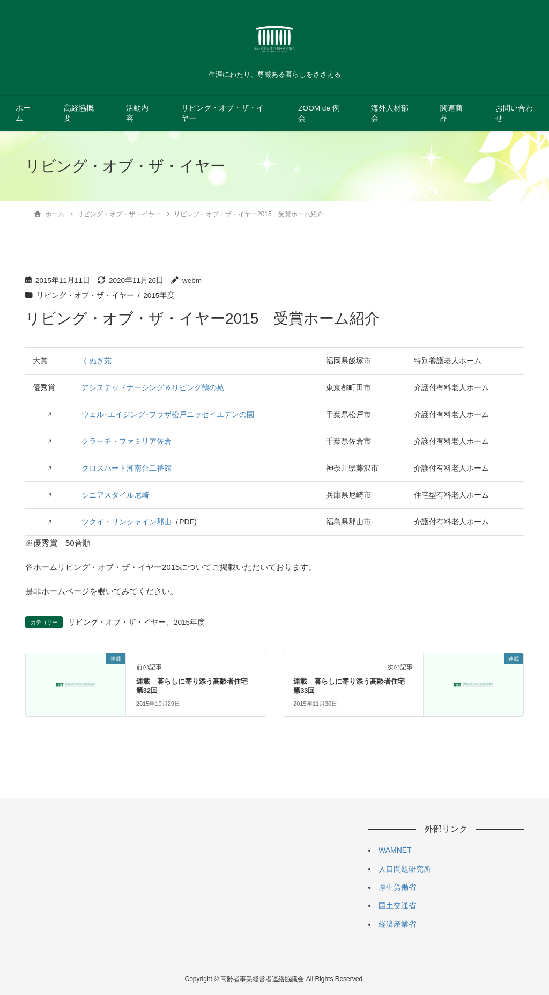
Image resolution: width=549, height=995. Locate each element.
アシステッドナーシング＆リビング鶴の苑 (152, 387)
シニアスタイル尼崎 (115, 495)
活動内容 (137, 113)
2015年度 (158, 295)
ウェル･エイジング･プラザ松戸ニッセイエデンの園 (167, 414)
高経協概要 (79, 113)
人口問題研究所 (405, 869)
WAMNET (395, 850)
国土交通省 (397, 905)
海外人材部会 (390, 113)
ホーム (23, 113)
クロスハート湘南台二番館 (126, 468)
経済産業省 (397, 924)
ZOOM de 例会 (318, 113)
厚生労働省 (397, 887)
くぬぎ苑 (96, 360)
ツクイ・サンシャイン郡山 (126, 521)
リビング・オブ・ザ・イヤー (222, 113)
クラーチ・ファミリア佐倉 (126, 441)
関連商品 (451, 113)
